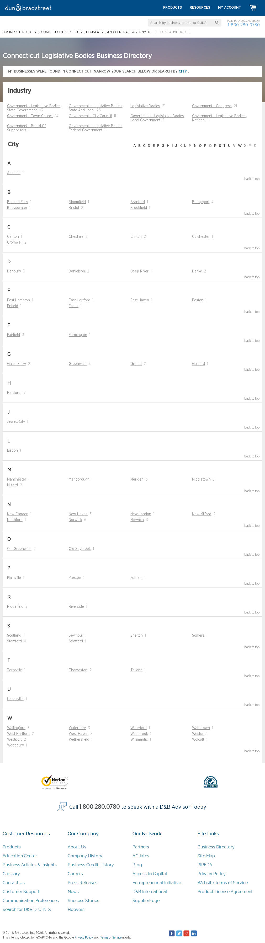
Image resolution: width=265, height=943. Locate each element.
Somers (198, 635)
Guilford (198, 364)
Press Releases (82, 882)
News (73, 891)
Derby (197, 271)
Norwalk (75, 520)
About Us (77, 846)
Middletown (201, 479)
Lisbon (12, 450)
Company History (85, 855)
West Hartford (18, 734)
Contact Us (14, 882)
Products (12, 846)
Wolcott (198, 739)
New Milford (201, 514)
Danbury (14, 271)
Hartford (13, 393)
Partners (140, 846)
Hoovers (76, 909)
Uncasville (15, 699)
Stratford (76, 641)
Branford (137, 202)
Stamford (14, 641)
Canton (13, 237)
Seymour (76, 635)
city (183, 71)
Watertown (201, 728)
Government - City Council (90, 116)
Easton (197, 300)
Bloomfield (77, 202)
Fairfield (13, 335)
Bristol (74, 208)
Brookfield (138, 208)
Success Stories (83, 900)
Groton (136, 364)
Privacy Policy (212, 873)
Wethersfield (79, 739)
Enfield (12, 306)
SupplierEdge (146, 900)
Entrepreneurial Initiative (156, 882)
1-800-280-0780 (244, 25)
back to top (252, 179)
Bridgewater (17, 208)
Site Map (206, 855)
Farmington (78, 335)
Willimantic (139, 739)
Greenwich (78, 364)
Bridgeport (200, 202)
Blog (137, 864)
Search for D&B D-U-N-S (27, 909)
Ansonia (13, 173)
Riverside (76, 607)
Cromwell (14, 242)
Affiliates (140, 855)
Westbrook (139, 734)
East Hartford (79, 300)
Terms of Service (110, 937)
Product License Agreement (225, 891)
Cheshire (76, 237)
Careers (75, 873)
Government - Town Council (30, 116)
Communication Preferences (31, 900)
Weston (198, 734)
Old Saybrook (80, 549)
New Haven (78, 514)
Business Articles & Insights (30, 864)
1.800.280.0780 (100, 807)
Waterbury (77, 728)
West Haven (78, 734)
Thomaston (78, 670)
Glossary (11, 873)
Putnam (136, 578)
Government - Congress (212, 106)
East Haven (139, 300)
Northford (15, 520)
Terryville (14, 670)
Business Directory (216, 846)
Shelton (136, 635)
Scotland (14, 635)
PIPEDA (205, 864)
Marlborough (79, 479)
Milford (12, 485)
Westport (14, 739)
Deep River (139, 271)
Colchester (201, 237)
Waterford (138, 728)
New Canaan (17, 514)
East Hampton (18, 300)
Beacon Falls (17, 202)
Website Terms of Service (223, 882)
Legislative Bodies (145, 106)
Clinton (136, 237)
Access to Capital (149, 873)
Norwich (137, 520)
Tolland (136, 670)
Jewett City (16, 422)
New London (140, 514)
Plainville (14, 578)
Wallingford (16, 728)
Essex (73, 306)
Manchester (16, 479)
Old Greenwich (19, 549)
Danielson (77, 271)
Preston (75, 578)
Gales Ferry (16, 364)
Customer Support (21, 891)
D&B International (149, 891)
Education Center (20, 855)
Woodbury (15, 745)
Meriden (137, 479)
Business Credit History (91, 864)
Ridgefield (15, 607)
